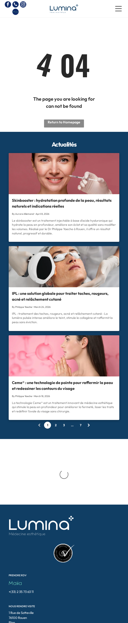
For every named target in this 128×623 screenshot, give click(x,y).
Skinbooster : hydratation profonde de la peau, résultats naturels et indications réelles (62, 203)
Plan (12, 584)
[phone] (15, 5)
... (72, 425)
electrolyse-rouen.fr (68, 615)
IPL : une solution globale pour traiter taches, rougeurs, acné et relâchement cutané (60, 296)
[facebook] (8, 5)
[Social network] (15, 12)
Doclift (85, 618)
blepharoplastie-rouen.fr (75, 611)
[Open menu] (118, 8)
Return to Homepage (64, 122)
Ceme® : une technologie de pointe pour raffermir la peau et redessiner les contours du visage (62, 385)
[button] (105, 614)
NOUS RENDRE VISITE (22, 568)
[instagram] (23, 5)
